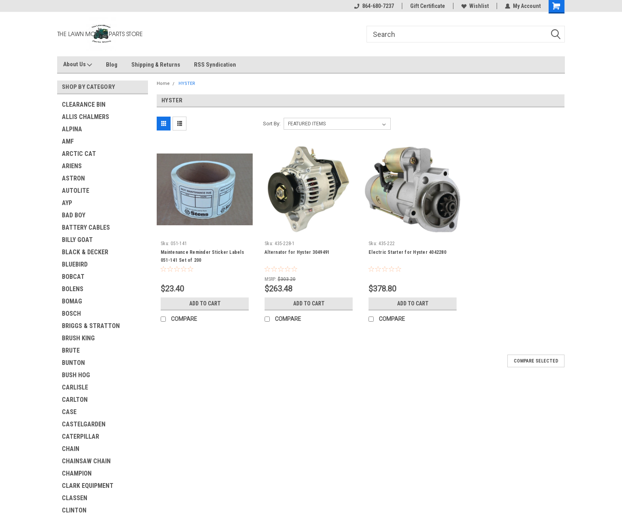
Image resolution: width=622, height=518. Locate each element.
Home (163, 83)
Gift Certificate (427, 6)
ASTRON (73, 178)
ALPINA (72, 129)
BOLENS (72, 289)
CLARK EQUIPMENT (87, 485)
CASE (69, 412)
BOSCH (71, 313)
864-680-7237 (374, 6)
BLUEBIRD (75, 264)
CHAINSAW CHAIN (86, 461)
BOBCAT (73, 276)
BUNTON (73, 362)
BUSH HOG (76, 375)
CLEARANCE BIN (84, 104)
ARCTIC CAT (79, 153)
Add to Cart (205, 303)
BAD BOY (73, 215)
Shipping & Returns (155, 64)
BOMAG (72, 301)
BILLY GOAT (77, 240)
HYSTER (187, 83)
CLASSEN (74, 498)
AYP (67, 203)
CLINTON (74, 510)
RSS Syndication (215, 64)
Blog (111, 64)
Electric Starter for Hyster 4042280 (407, 252)
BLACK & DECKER (85, 252)
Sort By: (271, 124)
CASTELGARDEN (84, 424)
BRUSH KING (78, 338)
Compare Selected (536, 361)
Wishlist (475, 6)
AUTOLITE (75, 190)
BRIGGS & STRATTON (91, 326)
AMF (68, 141)
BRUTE (71, 350)
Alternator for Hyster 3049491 (297, 252)
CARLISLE (75, 387)
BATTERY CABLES (86, 227)
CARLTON (75, 399)
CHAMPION (77, 473)
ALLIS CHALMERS (85, 117)
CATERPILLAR (80, 436)
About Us (77, 65)
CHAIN (70, 449)
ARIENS (72, 166)
